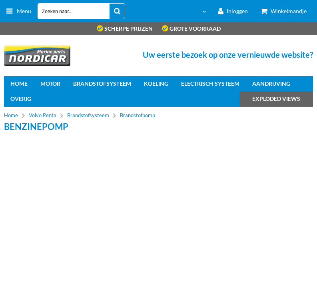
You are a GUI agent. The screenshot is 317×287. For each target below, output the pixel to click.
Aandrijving (271, 83)
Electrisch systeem (210, 83)
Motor (50, 83)
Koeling (156, 83)
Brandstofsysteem (102, 83)
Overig (20, 98)
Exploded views (276, 98)
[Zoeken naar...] (117, 11)
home (19, 83)
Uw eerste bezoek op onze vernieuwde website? (228, 54)
